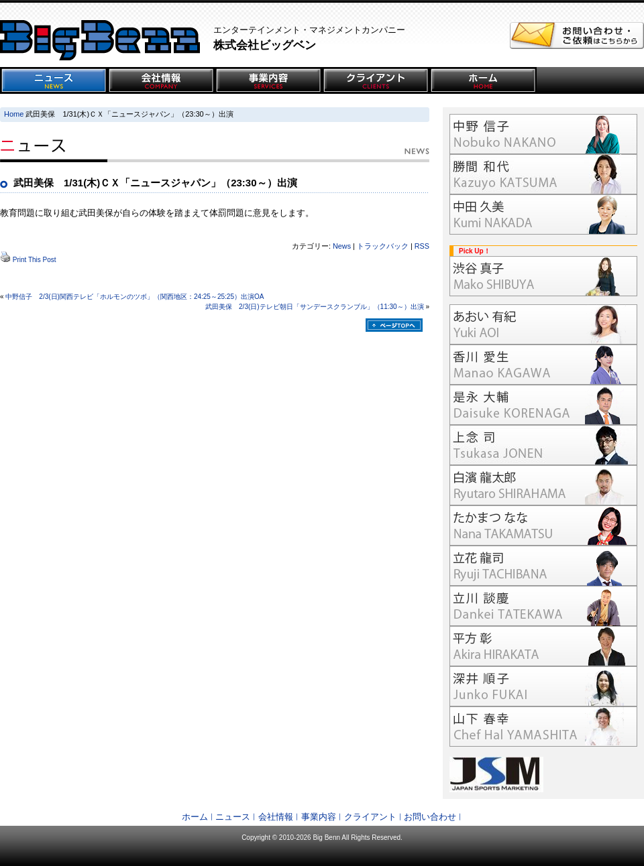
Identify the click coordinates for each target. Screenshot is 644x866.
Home (13, 114)
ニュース (232, 817)
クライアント (370, 817)
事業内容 (318, 817)
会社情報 (275, 817)
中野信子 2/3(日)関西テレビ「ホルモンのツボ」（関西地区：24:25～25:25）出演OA (134, 296)
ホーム (195, 817)
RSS (422, 246)
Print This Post (34, 259)
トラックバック (383, 246)
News (342, 246)
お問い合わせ (430, 817)
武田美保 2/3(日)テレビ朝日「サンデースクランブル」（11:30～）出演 (314, 306)
